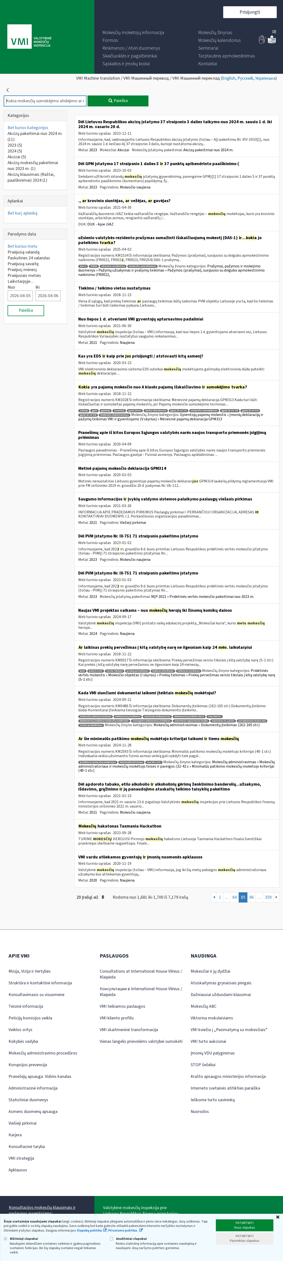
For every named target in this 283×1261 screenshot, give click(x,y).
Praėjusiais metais (24, 276)
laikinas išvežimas (163, 671)
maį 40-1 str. (154, 762)
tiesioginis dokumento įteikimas (151, 721)
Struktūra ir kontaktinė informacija (40, 983)
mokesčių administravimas (95, 716)
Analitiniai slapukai (128, 1238)
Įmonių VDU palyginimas (213, 1053)
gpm (94, 410)
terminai (119, 410)
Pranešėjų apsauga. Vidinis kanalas (40, 1076)
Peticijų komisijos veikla (30, 1018)
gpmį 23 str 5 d (250, 410)
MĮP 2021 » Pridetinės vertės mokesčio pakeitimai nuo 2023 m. (202, 596)
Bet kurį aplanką (22, 213)
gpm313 (105, 410)
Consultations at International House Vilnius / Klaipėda (141, 974)
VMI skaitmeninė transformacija (129, 1030)
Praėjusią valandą (23, 252)
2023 (15, 145)
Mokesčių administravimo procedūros (43, 1053)
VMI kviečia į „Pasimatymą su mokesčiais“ (229, 1030)
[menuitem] (133, 32)
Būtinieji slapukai (21, 1238)
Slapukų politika (89, 1230)
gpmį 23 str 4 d (230, 410)
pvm (82, 671)
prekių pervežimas (137, 671)
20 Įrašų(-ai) (90, 897)
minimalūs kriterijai (131, 762)
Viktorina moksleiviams (212, 1018)
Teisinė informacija (26, 1006)
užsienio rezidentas (113, 266)
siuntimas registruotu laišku (191, 721)
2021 (93, 342)
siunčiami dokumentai (157, 716)
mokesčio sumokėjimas (204, 410)
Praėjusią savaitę (23, 264)
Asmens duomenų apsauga (33, 1112)
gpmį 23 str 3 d (178, 410)
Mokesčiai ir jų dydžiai (210, 971)
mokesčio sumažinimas (142, 266)
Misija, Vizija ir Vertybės (30, 971)
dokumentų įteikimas (127, 716)
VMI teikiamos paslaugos (122, 1006)
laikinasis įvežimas (189, 671)
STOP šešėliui (203, 1065)
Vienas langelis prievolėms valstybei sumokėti (141, 1041)
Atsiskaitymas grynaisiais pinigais (221, 983)
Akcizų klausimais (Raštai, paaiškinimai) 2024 (31, 177)
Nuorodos (200, 1112)
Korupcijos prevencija (28, 1065)
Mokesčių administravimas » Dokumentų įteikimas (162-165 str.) (207, 725)
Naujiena (127, 342)
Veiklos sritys (20, 1030)
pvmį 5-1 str (95, 671)
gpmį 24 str (134, 410)
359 (268, 897)
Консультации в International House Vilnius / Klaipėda (141, 992)
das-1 (83, 266)
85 (243, 897)
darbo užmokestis (155, 410)
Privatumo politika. (123, 1230)
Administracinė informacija (33, 1088)
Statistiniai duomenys (28, 1100)
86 (251, 897)
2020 (93, 880)
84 (234, 897)
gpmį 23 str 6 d (88, 415)
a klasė (84, 410)
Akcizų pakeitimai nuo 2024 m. (35, 136)
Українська (265, 78)
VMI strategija (21, 1158)
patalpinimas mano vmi (252, 721)
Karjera (15, 1135)
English (228, 78)
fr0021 (93, 266)
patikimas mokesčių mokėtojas (98, 762)
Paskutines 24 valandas (29, 258)
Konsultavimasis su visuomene (36, 995)
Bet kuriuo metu (22, 246)
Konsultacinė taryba (27, 1147)
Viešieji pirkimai (133, 522)
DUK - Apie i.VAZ (100, 224)
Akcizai (17, 157)
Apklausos (18, 1170)
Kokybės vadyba (23, 1041)
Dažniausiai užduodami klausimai (221, 995)
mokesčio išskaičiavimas (114, 415)
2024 (15, 151)
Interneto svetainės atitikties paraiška (225, 1088)
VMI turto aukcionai (208, 1041)
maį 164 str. (214, 716)
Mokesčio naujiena (135, 187)
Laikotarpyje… (21, 281)
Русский (245, 78)
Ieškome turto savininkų (213, 1100)
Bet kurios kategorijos (28, 128)
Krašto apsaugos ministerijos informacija (228, 1076)
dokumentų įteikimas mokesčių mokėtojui (104, 721)
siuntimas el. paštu (223, 721)
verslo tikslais (115, 671)
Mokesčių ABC (203, 1006)
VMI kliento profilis (117, 1018)
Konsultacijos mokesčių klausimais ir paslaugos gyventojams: (42, 1210)
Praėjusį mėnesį (22, 270)
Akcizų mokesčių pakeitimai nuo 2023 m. (33, 166)
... (226, 897)
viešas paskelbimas (91, 725)
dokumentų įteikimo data (189, 716)
